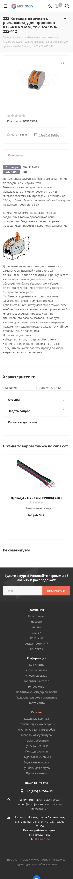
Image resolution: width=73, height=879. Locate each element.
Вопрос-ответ (36, 686)
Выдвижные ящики (36, 762)
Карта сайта (36, 703)
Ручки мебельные (36, 746)
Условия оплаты (36, 670)
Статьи (36, 632)
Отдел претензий (36, 643)
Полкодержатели (36, 751)
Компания (36, 610)
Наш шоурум (36, 616)
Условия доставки (36, 675)
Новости (36, 621)
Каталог (36, 712)
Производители (36, 773)
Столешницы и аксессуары (36, 724)
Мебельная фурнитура (36, 735)
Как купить (36, 664)
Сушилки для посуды (36, 768)
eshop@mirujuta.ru (30, 804)
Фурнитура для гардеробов (36, 729)
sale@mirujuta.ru (30, 800)
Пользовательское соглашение (36, 697)
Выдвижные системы (36, 757)
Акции (36, 627)
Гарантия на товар (36, 681)
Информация (36, 658)
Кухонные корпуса (36, 718)
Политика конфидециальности (36, 692)
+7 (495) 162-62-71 (39, 791)
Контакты (36, 649)
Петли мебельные (37, 740)
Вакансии (36, 638)
